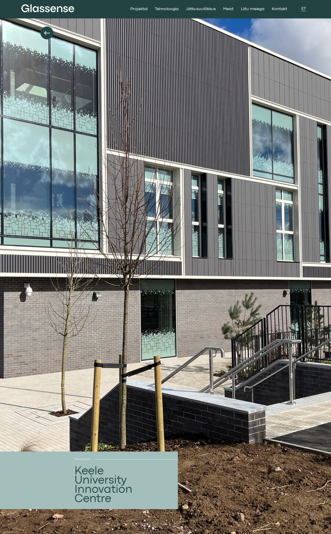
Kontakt (279, 9)
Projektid (139, 9)
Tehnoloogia (167, 9)
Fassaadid (82, 459)
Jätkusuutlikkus (201, 9)
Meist (228, 9)
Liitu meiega (252, 9)
